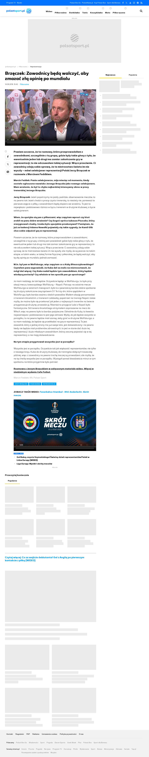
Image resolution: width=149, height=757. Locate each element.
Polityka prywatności (68, 734)
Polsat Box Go (75, 3)
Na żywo (47, 749)
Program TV (11, 3)
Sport (42, 743)
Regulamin (19, 734)
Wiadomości (33, 743)
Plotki (75, 749)
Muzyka (53, 753)
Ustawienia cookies (49, 734)
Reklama (35, 734)
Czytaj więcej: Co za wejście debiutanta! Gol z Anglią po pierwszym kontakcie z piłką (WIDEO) (44, 559)
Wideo (49, 11)
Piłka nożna (61, 12)
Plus (79, 743)
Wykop (8, 172)
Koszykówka (96, 12)
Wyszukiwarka (141, 11)
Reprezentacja (35, 66)
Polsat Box (87, 743)
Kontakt (9, 734)
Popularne (12, 481)
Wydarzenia (84, 749)
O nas (81, 734)
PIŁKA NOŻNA (35, 384)
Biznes (99, 749)
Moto (107, 12)
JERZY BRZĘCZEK (21, 384)
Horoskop (67, 749)
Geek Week (71, 743)
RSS (141, 3)
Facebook (123, 3)
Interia (24, 749)
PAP (28, 734)
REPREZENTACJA (49, 384)
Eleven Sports (60, 743)
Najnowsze (110, 75)
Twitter (126, 3)
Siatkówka (74, 12)
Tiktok (138, 3)
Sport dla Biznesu (113, 3)
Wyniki (19, 3)
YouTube (130, 3)
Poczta (31, 749)
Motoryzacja (109, 749)
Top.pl (133, 749)
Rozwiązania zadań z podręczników (35, 753)
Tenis (85, 12)
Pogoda (50, 743)
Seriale (126, 749)
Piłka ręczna (119, 12)
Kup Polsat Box (100, 3)
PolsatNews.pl (87, 3)
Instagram (134, 3)
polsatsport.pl (10, 66)
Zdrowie (119, 749)
